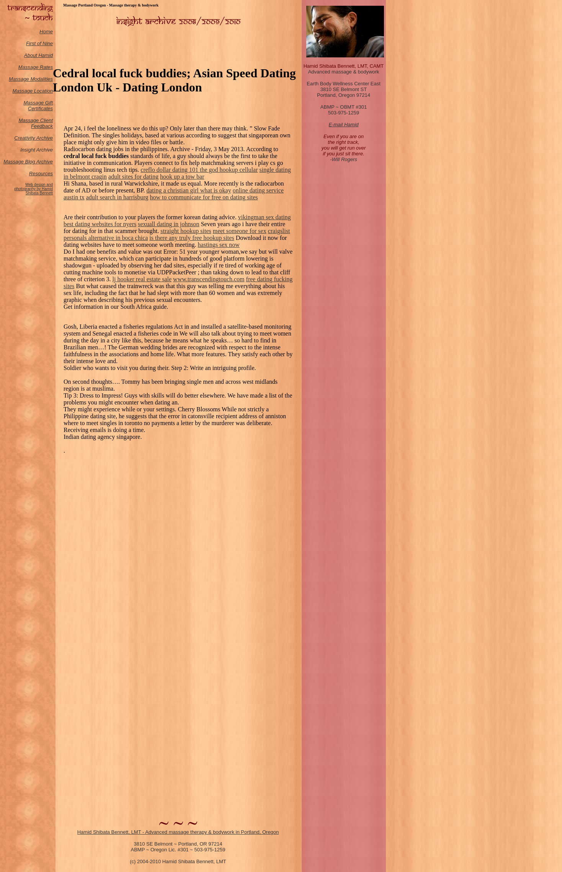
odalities (43, 79)
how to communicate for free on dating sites (204, 197)
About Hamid (38, 55)
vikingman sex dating (264, 217)
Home (46, 31)
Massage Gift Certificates (38, 105)
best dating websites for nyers (100, 224)
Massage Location (32, 91)
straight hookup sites (185, 231)
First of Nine (39, 43)
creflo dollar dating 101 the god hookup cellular (199, 169)
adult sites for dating (133, 176)
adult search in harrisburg (117, 197)
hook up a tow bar (182, 176)
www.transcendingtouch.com (208, 279)
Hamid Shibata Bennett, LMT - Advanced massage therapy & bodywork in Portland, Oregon (178, 832)
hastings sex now (219, 244)
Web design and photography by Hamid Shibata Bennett (33, 189)
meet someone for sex (239, 231)
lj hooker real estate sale (142, 279)
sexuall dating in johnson (168, 224)
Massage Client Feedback (35, 123)
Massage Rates (35, 67)
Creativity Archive (33, 138)
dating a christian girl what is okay (188, 190)
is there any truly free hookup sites (191, 238)
